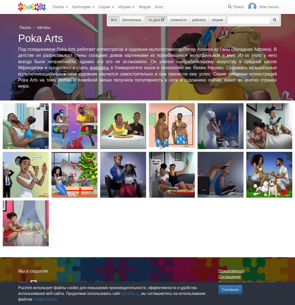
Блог (159, 7)
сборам (217, 20)
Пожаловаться (231, 271)
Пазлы (60, 7)
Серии (106, 7)
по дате (156, 20)
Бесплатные (131, 20)
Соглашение (229, 277)
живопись (99, 67)
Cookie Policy (44, 299)
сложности (178, 20)
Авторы (43, 27)
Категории (83, 7)
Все (114, 20)
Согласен (230, 289)
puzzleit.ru (130, 293)
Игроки (126, 7)
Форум (145, 7)
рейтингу (199, 20)
